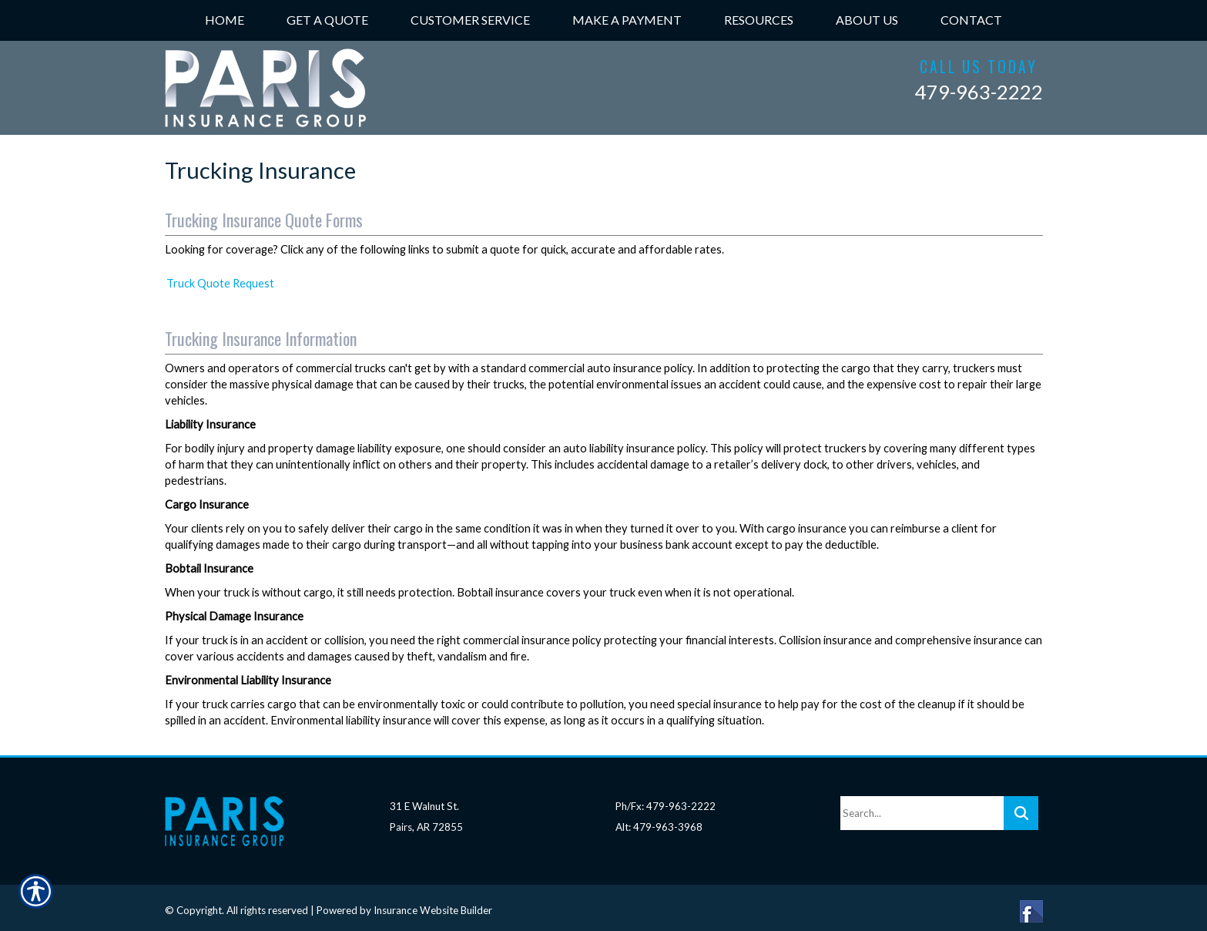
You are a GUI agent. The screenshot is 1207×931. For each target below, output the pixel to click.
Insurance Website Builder (433, 903)
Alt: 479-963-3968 (658, 819)
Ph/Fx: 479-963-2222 (665, 799)
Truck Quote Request (220, 283)
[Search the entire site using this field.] (922, 806)
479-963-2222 (979, 91)
